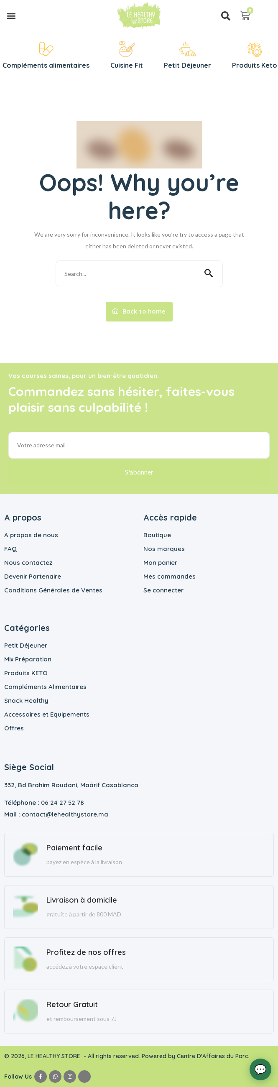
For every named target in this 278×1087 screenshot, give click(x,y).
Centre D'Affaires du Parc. (214, 1056)
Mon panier (160, 562)
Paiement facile (74, 847)
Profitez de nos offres (86, 952)
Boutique (157, 535)
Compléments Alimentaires (45, 687)
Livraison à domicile (81, 900)
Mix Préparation (27, 659)
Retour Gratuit (72, 1004)
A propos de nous (31, 535)
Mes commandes (169, 576)
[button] (11, 16)
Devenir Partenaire (32, 576)
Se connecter (163, 590)
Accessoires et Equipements (46, 714)
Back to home (139, 311)
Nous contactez (28, 562)
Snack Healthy (26, 700)
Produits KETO (26, 673)
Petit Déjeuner (25, 645)
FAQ (10, 549)
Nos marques (164, 549)
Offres (14, 728)
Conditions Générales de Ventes (53, 590)
